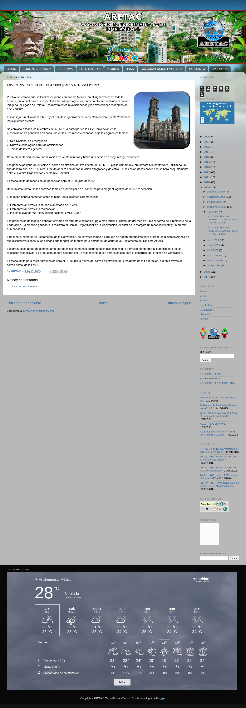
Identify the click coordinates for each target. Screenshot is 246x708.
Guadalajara (207, 309)
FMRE (203, 300)
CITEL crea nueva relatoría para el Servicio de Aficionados (218, 414)
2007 (207, 277)
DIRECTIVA (65, 68)
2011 (207, 177)
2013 (207, 167)
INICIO (11, 68)
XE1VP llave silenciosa (213, 423)
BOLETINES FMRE (211, 374)
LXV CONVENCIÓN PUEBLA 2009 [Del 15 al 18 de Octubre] (222, 219)
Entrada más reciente (24, 303)
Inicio (103, 303)
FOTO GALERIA (90, 68)
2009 (207, 187)
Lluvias (204, 318)
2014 (207, 162)
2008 (207, 271)
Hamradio (205, 314)
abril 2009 (213, 250)
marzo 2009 (214, 255)
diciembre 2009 (216, 191)
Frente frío (206, 305)
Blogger (160, 698)
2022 (207, 146)
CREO (203, 295)
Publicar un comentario (25, 286)
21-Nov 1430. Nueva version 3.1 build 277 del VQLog (218, 450)
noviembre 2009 (216, 196)
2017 (207, 151)
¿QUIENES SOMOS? (37, 68)
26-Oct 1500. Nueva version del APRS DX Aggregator (218, 458)
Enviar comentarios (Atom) (38, 310)
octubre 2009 (215, 201)
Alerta (203, 291)
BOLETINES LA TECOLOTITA (217, 383)
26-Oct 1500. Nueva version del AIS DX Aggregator (218, 469)
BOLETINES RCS (210, 378)
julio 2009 (213, 212)
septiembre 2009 (217, 206)
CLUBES (113, 68)
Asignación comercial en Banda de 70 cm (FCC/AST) (218, 433)
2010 (207, 182)
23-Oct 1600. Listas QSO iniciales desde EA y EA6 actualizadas (219, 484)
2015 (207, 157)
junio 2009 (213, 240)
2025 (207, 136)
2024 (207, 141)
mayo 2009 (214, 245)
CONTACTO (197, 68)
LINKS (129, 68)
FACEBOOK (220, 68)
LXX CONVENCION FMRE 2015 (161, 68)
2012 (207, 172)
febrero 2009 (214, 260)
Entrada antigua (178, 303)
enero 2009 (214, 265)
